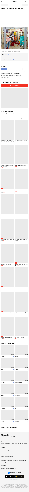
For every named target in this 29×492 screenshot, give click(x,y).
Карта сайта (15, 481)
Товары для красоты (5, 77)
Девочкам (2, 454)
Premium (18, 441)
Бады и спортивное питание (12, 443)
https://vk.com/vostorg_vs (10, 59)
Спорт (21, 441)
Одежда (10, 441)
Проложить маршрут (15, 85)
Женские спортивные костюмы (7, 73)
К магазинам (4, 4)
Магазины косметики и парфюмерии (15, 462)
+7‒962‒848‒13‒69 (8, 55)
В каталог (25, 4)
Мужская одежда (19, 68)
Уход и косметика (18, 454)
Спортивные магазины (22, 460)
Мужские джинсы (17, 73)
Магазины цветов (3, 465)
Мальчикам (6, 454)
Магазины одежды (3, 460)
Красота (24, 441)
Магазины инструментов (12, 463)
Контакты (6, 468)
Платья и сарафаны (11, 71)
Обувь (2, 441)
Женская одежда (11, 68)
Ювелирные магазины (20, 463)
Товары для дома (19, 75)
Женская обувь (4, 71)
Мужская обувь (12, 75)
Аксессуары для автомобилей (22, 443)
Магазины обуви (9, 460)
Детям (18, 71)
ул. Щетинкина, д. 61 (7, 54)
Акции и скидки (20, 450)
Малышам (10, 454)
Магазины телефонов (4, 463)
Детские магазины (16, 460)
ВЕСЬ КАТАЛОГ (4, 68)
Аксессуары (14, 441)
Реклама (2, 468)
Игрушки (14, 454)
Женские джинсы (24, 71)
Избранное (27, 1)
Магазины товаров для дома (5, 462)
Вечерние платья (4, 75)
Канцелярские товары (4, 443)
